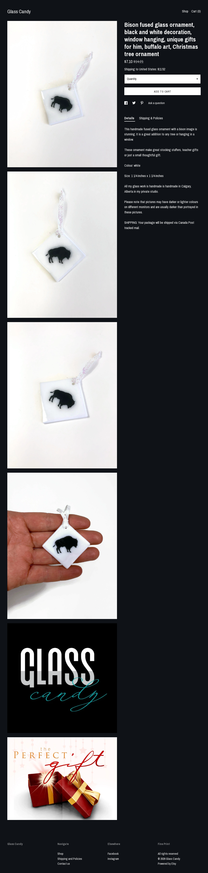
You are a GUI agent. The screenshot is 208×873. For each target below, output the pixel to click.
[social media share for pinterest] (142, 103)
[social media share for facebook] (126, 103)
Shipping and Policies (69, 859)
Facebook (113, 854)
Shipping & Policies (151, 118)
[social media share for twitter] (134, 103)
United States (147, 69)
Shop (185, 11)
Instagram (113, 859)
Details (129, 118)
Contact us (63, 863)
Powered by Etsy (167, 863)
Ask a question (156, 103)
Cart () (196, 11)
